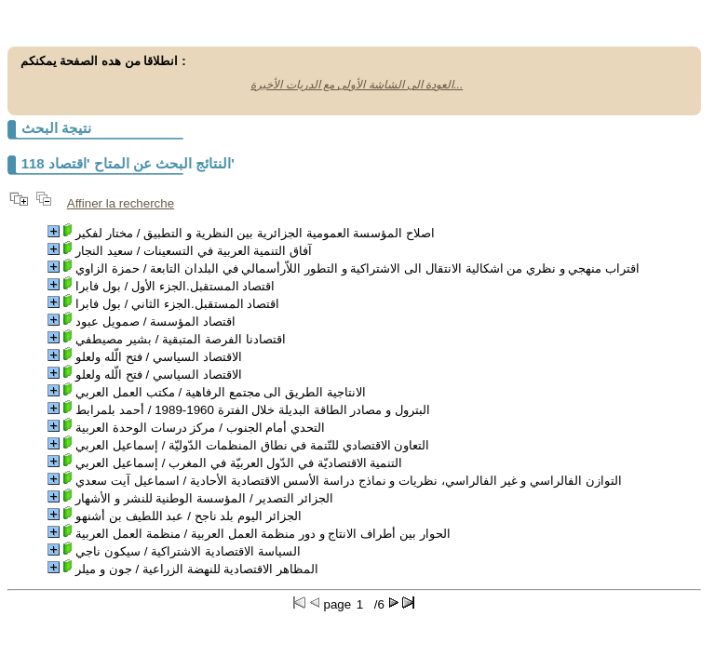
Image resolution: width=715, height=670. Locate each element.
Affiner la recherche (120, 203)
